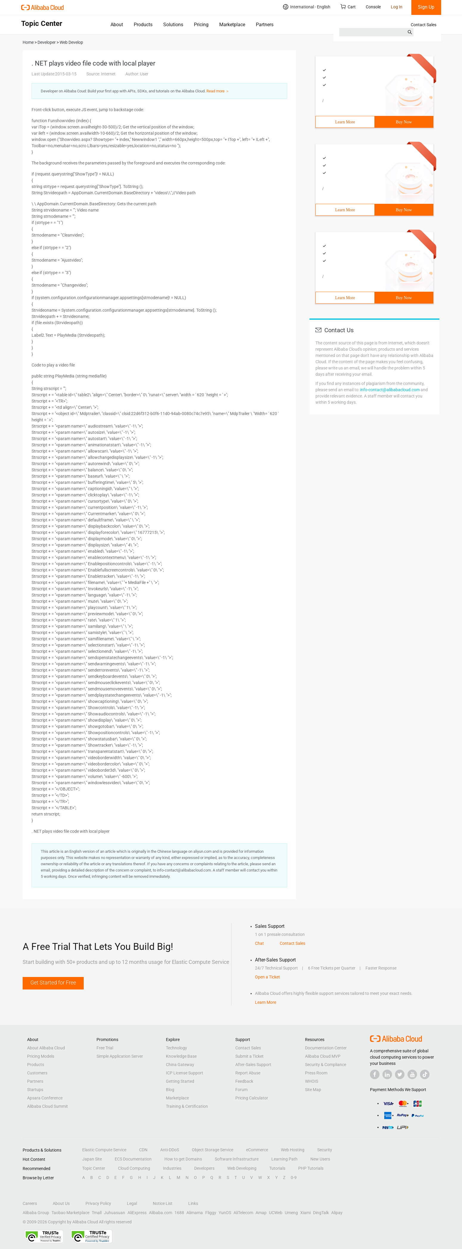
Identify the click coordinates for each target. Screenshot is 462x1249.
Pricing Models (40, 1056)
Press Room (316, 1073)
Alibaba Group (36, 1212)
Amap (261, 1212)
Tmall (97, 1212)
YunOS (225, 1212)
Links (193, 1203)
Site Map (313, 1089)
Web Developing (241, 1168)
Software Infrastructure (237, 1159)
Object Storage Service (212, 1149)
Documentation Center (326, 1048)
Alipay (337, 1212)
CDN (143, 1149)
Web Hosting (292, 1149)
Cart (348, 6)
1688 (179, 1212)
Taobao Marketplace (70, 1212)
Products (143, 24)
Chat (259, 943)
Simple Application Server (120, 1056)
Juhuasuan (114, 1212)
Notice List (162, 1203)
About (117, 24)
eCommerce (257, 1149)
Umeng (291, 1212)
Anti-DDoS (169, 1149)
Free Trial (105, 1048)
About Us (61, 1203)
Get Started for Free (53, 982)
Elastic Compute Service (104, 1149)
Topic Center (93, 1168)
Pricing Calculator (251, 1098)
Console (373, 6)
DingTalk (321, 1212)
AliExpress (137, 1212)
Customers (37, 1073)
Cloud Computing (134, 1168)
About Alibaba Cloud (46, 1048)
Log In (396, 6)
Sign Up (426, 7)
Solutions (173, 24)
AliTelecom (243, 1212)
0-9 (294, 1177)
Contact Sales (423, 24)
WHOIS (311, 1081)
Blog (170, 1089)
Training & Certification (187, 1106)
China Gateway (180, 1064)
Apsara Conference (45, 1098)
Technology (176, 1048)
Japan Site (92, 1159)
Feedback (244, 1081)
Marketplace (232, 24)
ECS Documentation (133, 1159)
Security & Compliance (325, 1064)
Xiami (305, 1212)
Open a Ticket (267, 977)
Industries (172, 1168)
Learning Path (284, 1159)
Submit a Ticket (249, 1056)
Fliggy (210, 1212)
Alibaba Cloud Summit (47, 1106)
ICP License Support (184, 1073)
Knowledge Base (181, 1056)
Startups (35, 1089)
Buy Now (404, 122)
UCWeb (275, 1212)
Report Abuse (247, 1073)
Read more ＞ (217, 91)
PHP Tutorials (310, 1168)
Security (324, 1149)
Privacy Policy (98, 1203)
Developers (204, 1168)
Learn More (345, 122)
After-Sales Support (253, 1064)
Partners (264, 24)
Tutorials (277, 1168)
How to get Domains (183, 1159)
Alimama (194, 1212)
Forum (241, 1089)
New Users (320, 1159)
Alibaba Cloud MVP (322, 1056)
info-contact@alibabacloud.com (390, 389)
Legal (132, 1203)
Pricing (201, 24)
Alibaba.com (160, 1212)
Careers (30, 1203)
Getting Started (180, 1081)
